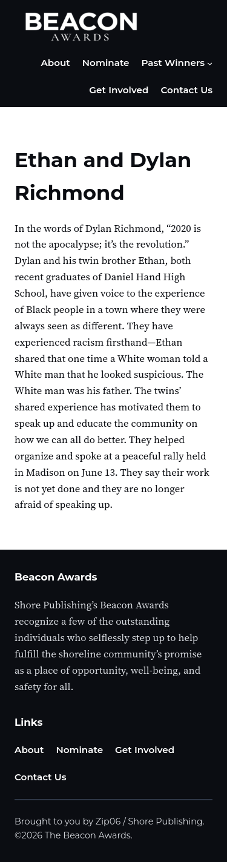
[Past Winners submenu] (209, 63)
